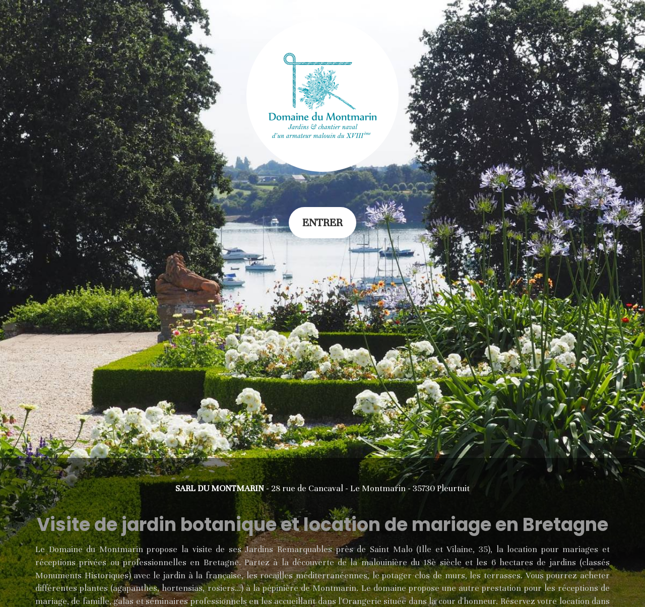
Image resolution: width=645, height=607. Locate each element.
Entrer (322, 222)
